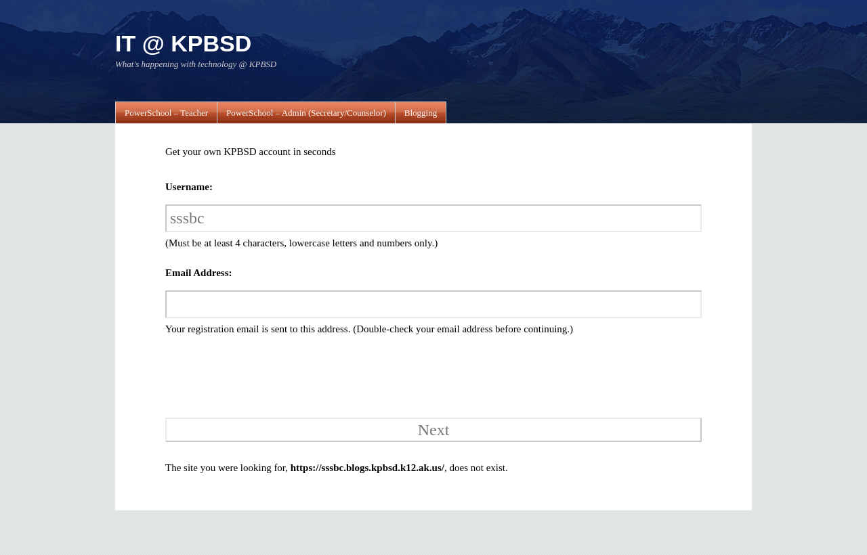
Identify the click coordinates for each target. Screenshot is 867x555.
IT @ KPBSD (183, 43)
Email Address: (198, 272)
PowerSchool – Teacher (166, 113)
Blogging (420, 113)
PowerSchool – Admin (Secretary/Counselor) (306, 113)
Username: (189, 186)
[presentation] (258, 375)
